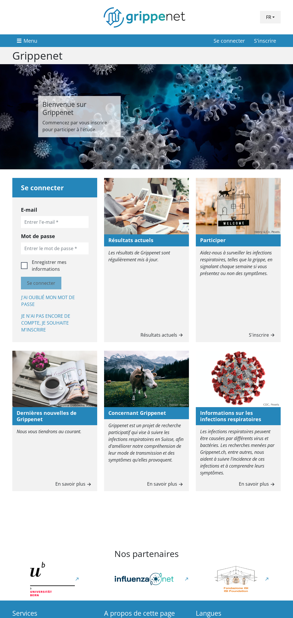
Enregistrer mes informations (49, 265)
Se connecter (229, 40)
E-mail (29, 209)
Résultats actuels (162, 334)
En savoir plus (74, 483)
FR (268, 17)
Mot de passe (38, 236)
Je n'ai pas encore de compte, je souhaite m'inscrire (45, 323)
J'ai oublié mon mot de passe (48, 300)
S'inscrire (265, 40)
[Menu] (27, 40)
